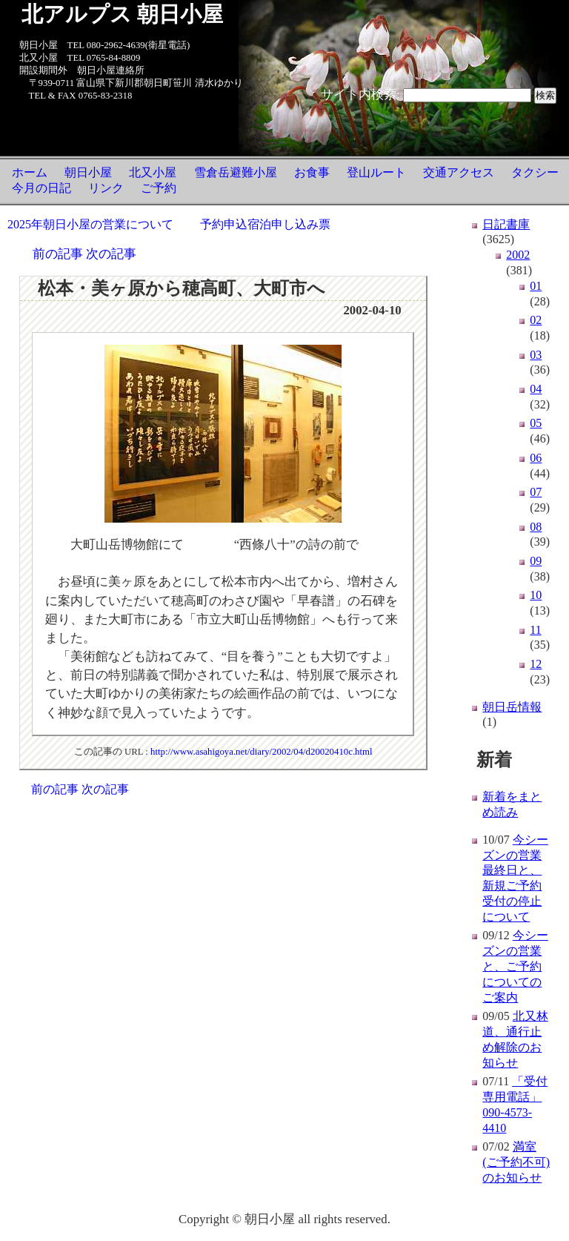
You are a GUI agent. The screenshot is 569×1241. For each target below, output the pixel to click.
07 (536, 492)
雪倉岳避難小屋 (235, 172)
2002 (518, 254)
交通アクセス (458, 172)
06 (536, 457)
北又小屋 (152, 172)
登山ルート (376, 172)
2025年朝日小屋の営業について (90, 224)
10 (536, 595)
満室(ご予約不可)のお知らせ (516, 1162)
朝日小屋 (88, 172)
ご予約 (158, 188)
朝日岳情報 (512, 707)
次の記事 (111, 254)
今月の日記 (41, 188)
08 (536, 526)
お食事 (312, 172)
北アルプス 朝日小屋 (122, 14)
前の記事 (58, 254)
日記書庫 (506, 224)
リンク (106, 188)
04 (536, 389)
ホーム (29, 172)
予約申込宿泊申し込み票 (265, 224)
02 (536, 320)
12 (536, 664)
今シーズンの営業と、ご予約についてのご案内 (515, 966)
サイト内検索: (360, 94)
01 (536, 285)
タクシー (535, 172)
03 (536, 354)
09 (536, 561)
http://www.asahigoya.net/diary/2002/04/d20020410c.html (261, 752)
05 (536, 423)
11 (535, 629)
